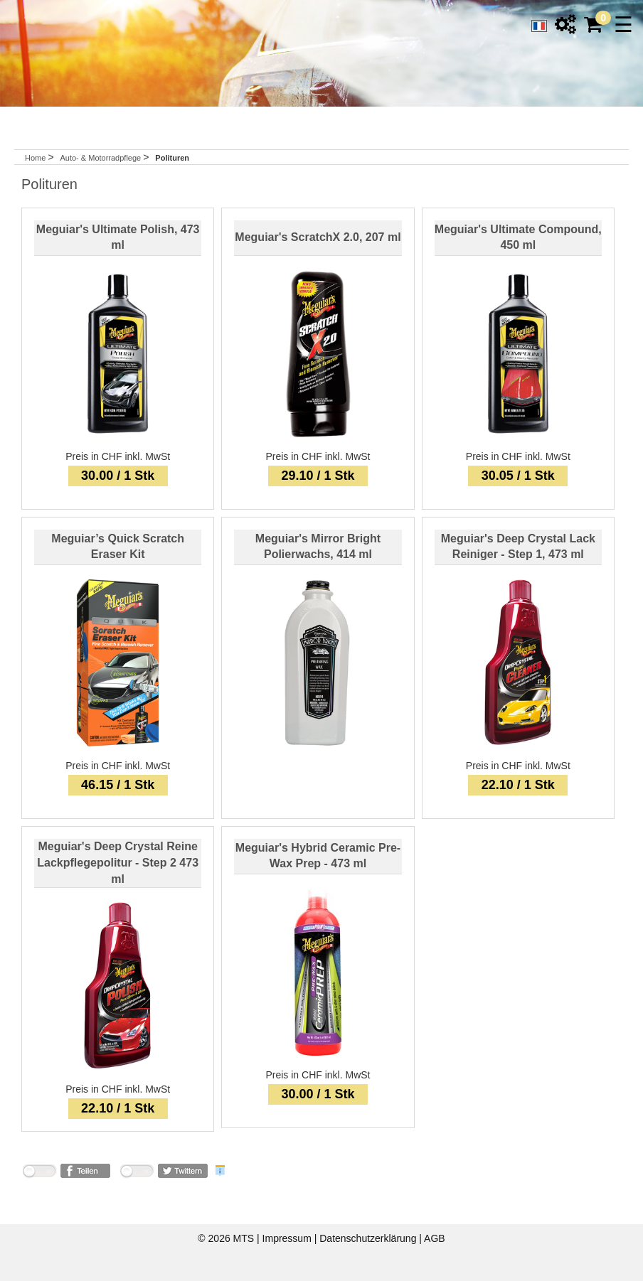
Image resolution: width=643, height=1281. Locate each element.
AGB (434, 1238)
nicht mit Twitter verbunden (136, 1173)
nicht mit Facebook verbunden (39, 1173)
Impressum (288, 1238)
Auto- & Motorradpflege (101, 158)
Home (35, 158)
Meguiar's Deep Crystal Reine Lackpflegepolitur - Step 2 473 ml (117, 862)
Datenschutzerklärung (369, 1238)
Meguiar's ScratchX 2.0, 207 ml (317, 237)
